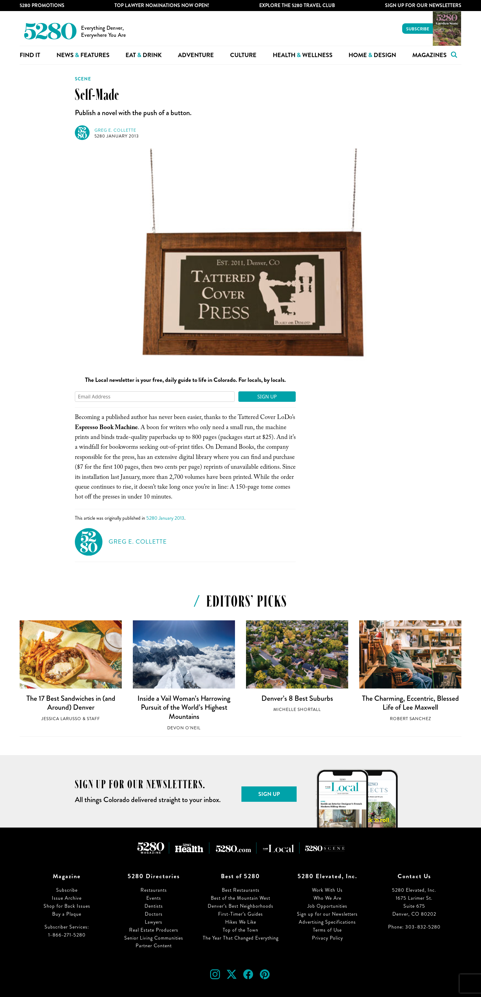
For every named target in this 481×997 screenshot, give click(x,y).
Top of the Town (240, 929)
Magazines (429, 55)
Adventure (196, 55)
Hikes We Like (240, 921)
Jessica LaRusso (61, 719)
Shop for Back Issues (67, 906)
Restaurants (153, 890)
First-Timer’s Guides (240, 913)
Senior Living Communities (153, 937)
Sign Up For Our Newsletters (423, 5)
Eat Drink (143, 55)
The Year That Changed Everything (241, 937)
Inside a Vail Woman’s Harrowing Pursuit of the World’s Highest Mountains (183, 707)
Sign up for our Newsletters (327, 913)
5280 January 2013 (116, 136)
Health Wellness (303, 55)
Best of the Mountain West (240, 898)
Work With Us (327, 890)
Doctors (154, 913)
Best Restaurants (241, 890)
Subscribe (417, 29)
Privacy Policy (327, 937)
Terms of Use (327, 929)
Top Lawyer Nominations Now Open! (161, 5)
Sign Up (267, 396)
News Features (83, 55)
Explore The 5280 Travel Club (297, 5)
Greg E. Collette (115, 130)
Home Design (372, 55)
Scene (83, 79)
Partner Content (154, 945)
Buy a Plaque (66, 913)
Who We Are (327, 898)
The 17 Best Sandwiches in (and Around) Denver (70, 703)
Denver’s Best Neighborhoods (240, 906)
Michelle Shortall (297, 709)
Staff (93, 719)
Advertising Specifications (327, 921)
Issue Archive (67, 898)
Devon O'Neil (184, 728)
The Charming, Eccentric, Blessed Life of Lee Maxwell (410, 703)
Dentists (153, 906)
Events (153, 898)
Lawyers (153, 921)
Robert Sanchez (410, 719)
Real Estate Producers (153, 929)
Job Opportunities (327, 906)
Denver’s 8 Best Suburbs (297, 698)
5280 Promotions (42, 5)
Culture (243, 55)
